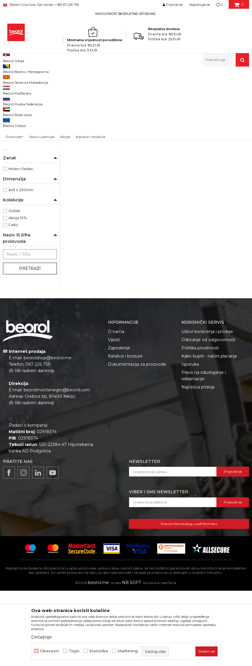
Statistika (98, 651)
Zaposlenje (119, 423)
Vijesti (114, 415)
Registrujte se (199, 5)
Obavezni (49, 651)
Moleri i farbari (20, 244)
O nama (116, 406)
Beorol (14, 223)
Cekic (13, 300)
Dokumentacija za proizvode (137, 439)
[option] (126, 13)
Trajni (74, 651)
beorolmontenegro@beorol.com (57, 465)
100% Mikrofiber (22, 202)
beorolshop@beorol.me (47, 433)
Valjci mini (15, 158)
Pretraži (30, 343)
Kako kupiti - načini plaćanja (209, 431)
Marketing (128, 651)
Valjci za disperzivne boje (28, 137)
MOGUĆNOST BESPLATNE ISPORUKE (125, 14)
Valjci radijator (18, 151)
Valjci (120, 79)
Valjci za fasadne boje (24, 144)
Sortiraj (177, 88)
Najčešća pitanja (197, 462)
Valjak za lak (16, 109)
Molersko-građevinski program (86, 79)
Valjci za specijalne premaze (30, 165)
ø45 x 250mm (21, 265)
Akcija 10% (17, 293)
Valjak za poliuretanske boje (29, 102)
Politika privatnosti (200, 423)
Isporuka (190, 439)
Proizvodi (47, 79)
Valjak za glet (17, 116)
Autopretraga (150, 88)
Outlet (14, 286)
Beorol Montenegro (19, 79)
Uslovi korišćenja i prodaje (207, 406)
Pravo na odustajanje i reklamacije (203, 451)
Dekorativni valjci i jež (24, 179)
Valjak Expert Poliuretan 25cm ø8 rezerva (94, 185)
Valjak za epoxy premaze (27, 123)
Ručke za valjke (19, 172)
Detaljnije (41, 637)
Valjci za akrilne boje (23, 130)
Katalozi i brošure (125, 431)
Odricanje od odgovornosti (208, 415)
